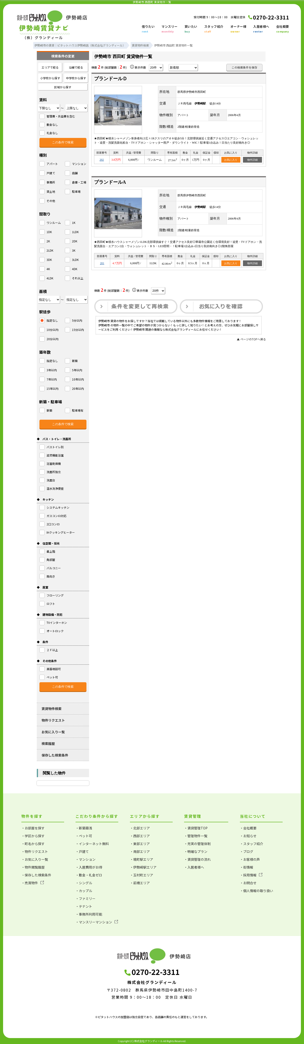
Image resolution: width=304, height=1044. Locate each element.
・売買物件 (32, 883)
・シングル (84, 883)
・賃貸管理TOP (196, 828)
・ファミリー (85, 898)
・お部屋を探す (33, 828)
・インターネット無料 (92, 844)
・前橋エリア (140, 883)
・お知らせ (248, 836)
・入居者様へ (194, 867)
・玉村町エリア (141, 875)
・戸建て (82, 851)
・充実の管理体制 (197, 844)
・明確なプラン (195, 851)
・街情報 (246, 867)
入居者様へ (261, 29)
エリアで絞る (50, 67)
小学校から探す (50, 78)
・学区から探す (33, 836)
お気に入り (230, 159)
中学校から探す (76, 78)
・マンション (85, 859)
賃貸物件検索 (52, 708)
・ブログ (246, 851)
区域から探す (62, 87)
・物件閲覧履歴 (33, 867)
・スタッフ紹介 (251, 844)
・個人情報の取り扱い (256, 891)
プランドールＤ (110, 78)
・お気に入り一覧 (34, 859)
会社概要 (282, 29)
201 (102, 263)
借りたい (148, 29)
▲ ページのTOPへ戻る (251, 339)
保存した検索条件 (55, 755)
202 (102, 159)
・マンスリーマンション (97, 922)
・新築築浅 (84, 828)
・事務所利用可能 (89, 914)
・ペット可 (84, 836)
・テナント (84, 906)
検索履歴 (48, 743)
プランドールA (110, 182)
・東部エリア (140, 844)
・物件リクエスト (34, 851)
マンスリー (170, 29)
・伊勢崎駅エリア (143, 867)
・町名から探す (33, 844)
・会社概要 (248, 828)
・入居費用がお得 (89, 867)
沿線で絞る (76, 67)
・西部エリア (140, 836)
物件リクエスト (53, 720)
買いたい (191, 29)
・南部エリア (140, 851)
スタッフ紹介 (213, 29)
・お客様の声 (250, 859)
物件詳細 (252, 159)
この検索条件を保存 (244, 67)
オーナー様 (238, 29)
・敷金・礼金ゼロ (89, 875)
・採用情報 (251, 875)
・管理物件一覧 (195, 836)
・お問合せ (248, 883)
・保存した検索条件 (36, 875)
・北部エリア (140, 828)
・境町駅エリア (141, 859)
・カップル (84, 891)
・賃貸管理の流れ (197, 859)
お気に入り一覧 (53, 731)
